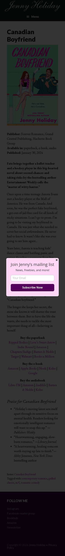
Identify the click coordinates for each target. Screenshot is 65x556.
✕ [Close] (56, 260)
